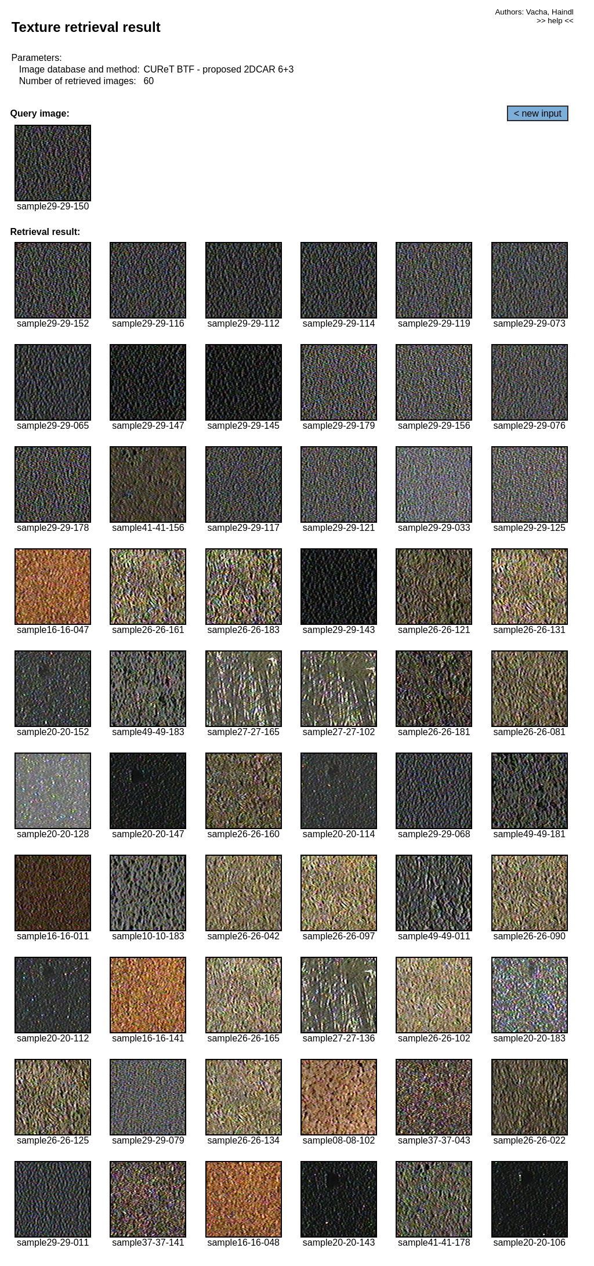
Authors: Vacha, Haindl (534, 12)
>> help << (555, 20)
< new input (538, 113)
